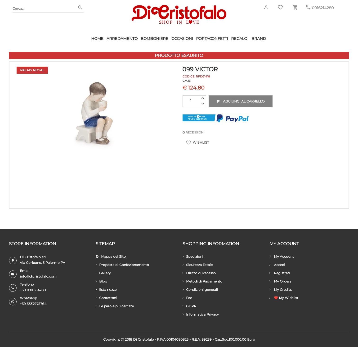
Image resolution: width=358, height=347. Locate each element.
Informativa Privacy (201, 314)
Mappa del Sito (111, 256)
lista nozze (106, 289)
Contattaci (106, 298)
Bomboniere (154, 38)
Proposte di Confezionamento (122, 265)
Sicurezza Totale (198, 265)
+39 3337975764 (33, 304)
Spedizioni (193, 256)
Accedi (277, 265)
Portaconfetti (212, 38)
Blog (101, 281)
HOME (97, 38)
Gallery (103, 273)
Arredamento (122, 38)
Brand (258, 38)
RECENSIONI (193, 132)
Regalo (239, 38)
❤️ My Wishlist (283, 298)
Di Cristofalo (143, 339)
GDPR (189, 306)
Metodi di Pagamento (202, 281)
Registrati (279, 273)
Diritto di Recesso (199, 273)
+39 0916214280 (33, 290)
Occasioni (182, 38)
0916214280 (323, 8)
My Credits (280, 289)
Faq (187, 298)
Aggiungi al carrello (240, 101)
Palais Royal (32, 70)
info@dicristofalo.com (38, 276)
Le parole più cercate (115, 306)
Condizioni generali (200, 289)
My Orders (280, 281)
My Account (281, 256)
